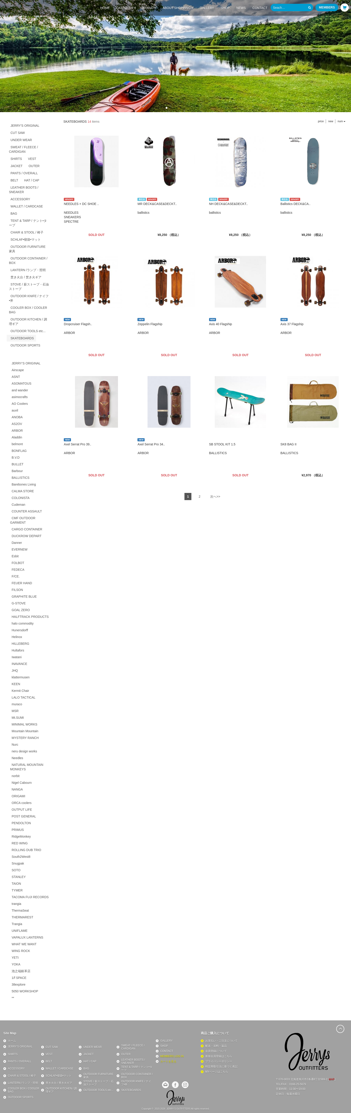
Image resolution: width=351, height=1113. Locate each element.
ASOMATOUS (21, 383)
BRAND (149, 8)
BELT (14, 180)
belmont (17, 444)
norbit (15, 776)
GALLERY (207, 8)
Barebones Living (24, 484)
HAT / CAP (31, 180)
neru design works (24, 751)
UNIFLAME (20, 930)
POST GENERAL (24, 816)
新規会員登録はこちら (218, 1056)
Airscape (18, 370)
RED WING (20, 843)
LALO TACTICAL (23, 697)
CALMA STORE (23, 491)
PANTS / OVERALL (24, 173)
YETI (15, 957)
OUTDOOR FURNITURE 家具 (29, 249)
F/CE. (16, 576)
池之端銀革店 (21, 971)
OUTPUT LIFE (22, 809)
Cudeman (18, 504)
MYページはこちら (216, 1071)
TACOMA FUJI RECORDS (30, 897)
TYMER (17, 890)
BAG (14, 213)
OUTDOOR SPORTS (25, 345)
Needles (17, 758)
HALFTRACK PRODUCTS (30, 617)
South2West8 (21, 856)
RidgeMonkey (21, 836)
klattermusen (21, 677)
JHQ (15, 670)
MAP (332, 1079)
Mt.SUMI (18, 717)
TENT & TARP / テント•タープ (28, 223)
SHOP (225, 8)
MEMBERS (327, 7)
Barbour (17, 471)
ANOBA (17, 417)
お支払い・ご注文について (221, 1040)
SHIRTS (16, 159)
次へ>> (215, 496)
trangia (16, 904)
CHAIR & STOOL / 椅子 (27, 232)
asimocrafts (20, 397)
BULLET (18, 464)
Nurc (15, 744)
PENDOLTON (21, 823)
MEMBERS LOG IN (172, 1056)
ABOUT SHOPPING (178, 8)
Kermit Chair (20, 691)
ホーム (12, 1040)
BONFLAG (19, 451)
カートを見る (168, 1061)
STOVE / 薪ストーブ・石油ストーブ (29, 287)
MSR (15, 711)
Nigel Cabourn (22, 782)
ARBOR (17, 430)
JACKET (17, 166)
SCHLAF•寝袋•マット (26, 239)
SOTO (16, 870)
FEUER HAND (22, 583)
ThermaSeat (20, 910)
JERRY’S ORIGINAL (26, 363)
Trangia (17, 924)
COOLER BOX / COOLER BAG (28, 310)
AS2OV (17, 424)
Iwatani (16, 657)
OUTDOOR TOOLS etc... (28, 331)
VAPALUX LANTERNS (27, 937)
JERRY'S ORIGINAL (25, 125)
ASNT (16, 377)
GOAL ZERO (21, 610)
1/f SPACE (19, 978)
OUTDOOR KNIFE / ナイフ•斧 (29, 298)
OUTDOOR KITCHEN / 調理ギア (28, 322)
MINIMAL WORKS (24, 724)
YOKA (16, 964)
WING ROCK (21, 951)
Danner (17, 543)
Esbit (15, 556)
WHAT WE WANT (24, 944)
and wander (20, 390)
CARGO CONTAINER (27, 529)
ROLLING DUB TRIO (26, 850)
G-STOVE (19, 603)
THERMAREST (22, 917)
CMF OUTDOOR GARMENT (22, 520)
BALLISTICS (20, 477)
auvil (15, 410)
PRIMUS (18, 830)
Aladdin (17, 437)
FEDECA (18, 569)
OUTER (34, 166)
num (341, 121)
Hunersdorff (20, 630)
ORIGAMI (18, 796)
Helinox (17, 637)
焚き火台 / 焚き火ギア (26, 277)
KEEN (16, 684)
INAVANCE (19, 664)
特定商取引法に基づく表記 (221, 1066)
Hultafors (18, 650)
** (13, 998)
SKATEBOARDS (22, 338)
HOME (105, 8)
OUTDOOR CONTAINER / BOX (28, 261)
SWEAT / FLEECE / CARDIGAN (23, 149)
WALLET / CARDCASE (27, 206)
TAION (16, 883)
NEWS (241, 8)
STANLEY (19, 877)
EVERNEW (20, 549)
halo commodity (23, 623)
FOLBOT (18, 563)
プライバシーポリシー (218, 1061)
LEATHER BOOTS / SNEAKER (23, 190)
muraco (17, 704)
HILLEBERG (20, 643)
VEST (32, 159)
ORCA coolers (22, 803)
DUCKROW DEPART (26, 536)
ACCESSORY (20, 199)
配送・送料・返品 (216, 1046)
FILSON (17, 590)
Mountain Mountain (25, 731)
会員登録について (216, 1051)
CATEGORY (126, 8)
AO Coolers (20, 403)
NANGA (17, 789)
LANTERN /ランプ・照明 (28, 270)
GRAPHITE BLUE (24, 596)
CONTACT (260, 8)
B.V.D (15, 457)
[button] (166, 108)
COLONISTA (21, 498)
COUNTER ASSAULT (27, 511)
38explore (19, 984)
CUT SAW (18, 133)
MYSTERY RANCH (25, 738)
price (321, 121)
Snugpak (18, 863)
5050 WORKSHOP (25, 991)
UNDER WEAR (21, 140)
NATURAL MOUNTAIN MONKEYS (26, 767)
